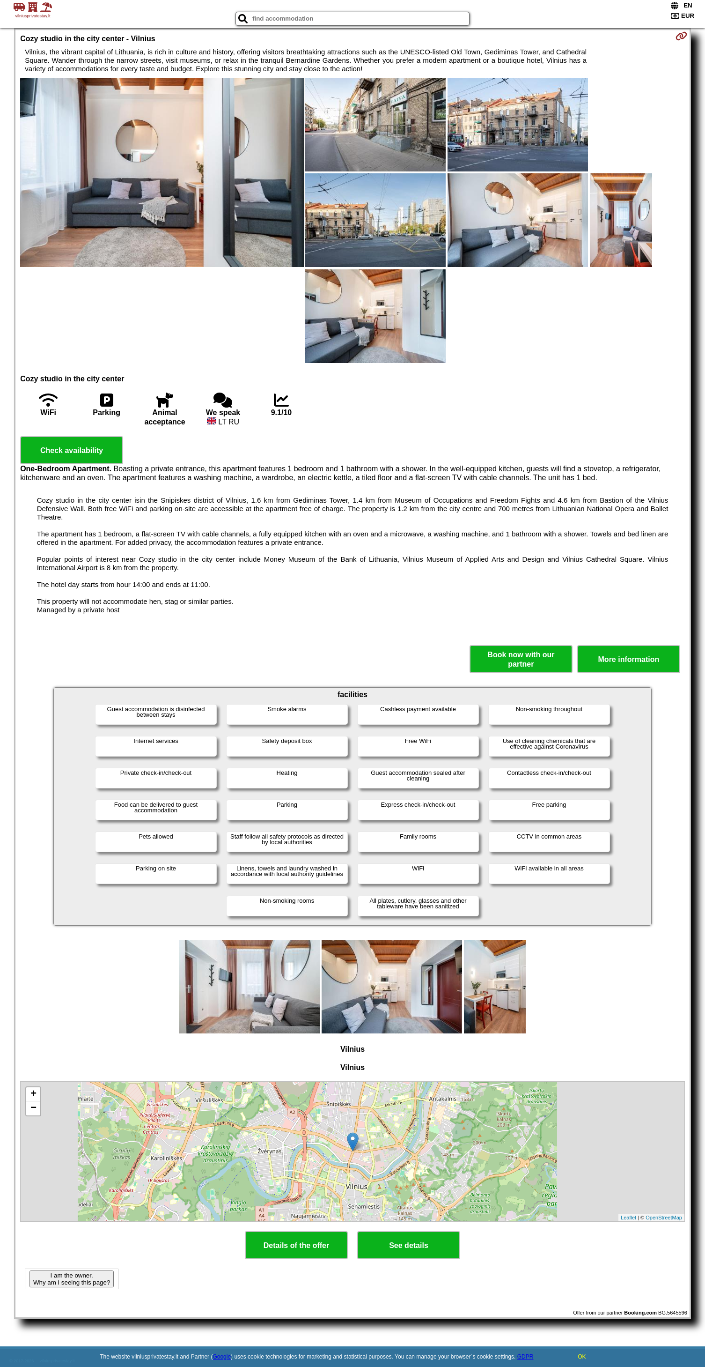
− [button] (33, 1108)
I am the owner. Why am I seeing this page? (71, 1279)
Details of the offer (296, 1245)
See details (408, 1245)
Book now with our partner (520, 659)
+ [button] (33, 1094)
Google (222, 1356)
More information (629, 659)
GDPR (525, 1356)
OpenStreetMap (664, 1217)
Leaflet (628, 1217)
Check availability (71, 450)
